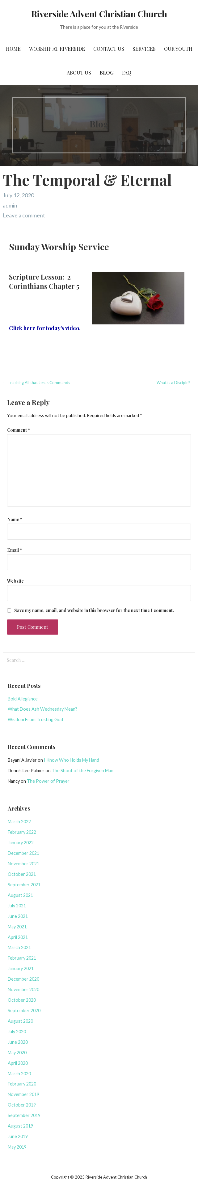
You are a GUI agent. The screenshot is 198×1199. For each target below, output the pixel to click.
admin (10, 205)
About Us (79, 72)
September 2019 (24, 1115)
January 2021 (21, 968)
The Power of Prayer (48, 781)
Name (14, 519)
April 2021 (18, 937)
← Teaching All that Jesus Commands (36, 382)
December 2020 (23, 979)
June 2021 (18, 916)
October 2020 (22, 1000)
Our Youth (178, 48)
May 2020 (17, 1052)
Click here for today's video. (45, 328)
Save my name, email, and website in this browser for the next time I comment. (94, 610)
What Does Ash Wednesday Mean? (42, 709)
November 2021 (23, 863)
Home (13, 48)
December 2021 (23, 853)
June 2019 (18, 1136)
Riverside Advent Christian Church (99, 13)
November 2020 (23, 989)
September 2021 (24, 884)
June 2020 (18, 1042)
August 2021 (20, 895)
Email (14, 550)
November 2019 (23, 1094)
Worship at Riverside (57, 48)
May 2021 (17, 926)
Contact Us (108, 48)
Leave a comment (24, 215)
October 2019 (22, 1104)
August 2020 (20, 1021)
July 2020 (17, 1031)
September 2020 (24, 1010)
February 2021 (22, 958)
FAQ (126, 72)
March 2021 (19, 947)
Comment (18, 430)
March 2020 (19, 1073)
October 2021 (22, 874)
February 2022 (22, 832)
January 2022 (21, 842)
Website (15, 581)
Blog (106, 72)
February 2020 (22, 1083)
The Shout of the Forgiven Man (82, 770)
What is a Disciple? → (176, 382)
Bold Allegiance (23, 698)
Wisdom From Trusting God (35, 719)
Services (144, 48)
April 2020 (18, 1063)
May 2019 (17, 1147)
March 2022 (19, 821)
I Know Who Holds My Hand (71, 760)
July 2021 (17, 905)
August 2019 (20, 1125)
